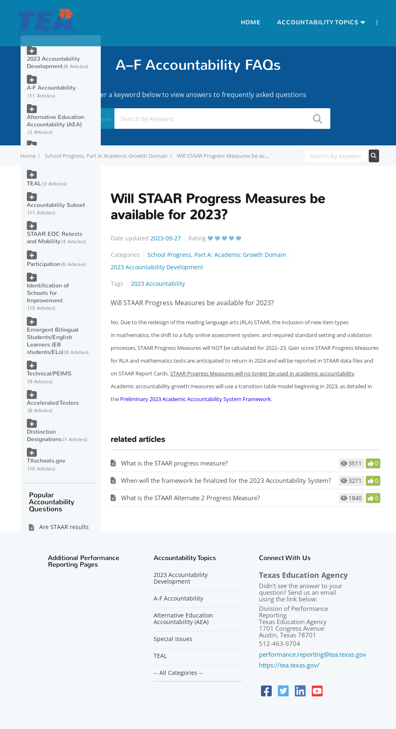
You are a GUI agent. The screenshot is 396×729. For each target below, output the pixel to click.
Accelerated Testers (53, 403)
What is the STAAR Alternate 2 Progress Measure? (190, 498)
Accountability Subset (56, 205)
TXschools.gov (46, 461)
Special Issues (173, 639)
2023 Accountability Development (157, 267)
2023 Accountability (158, 283)
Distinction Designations (44, 435)
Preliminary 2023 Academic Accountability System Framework (195, 399)
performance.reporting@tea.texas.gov (312, 654)
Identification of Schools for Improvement (48, 293)
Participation (43, 264)
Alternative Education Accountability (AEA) (55, 120)
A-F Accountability (51, 88)
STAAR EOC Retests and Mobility (54, 237)
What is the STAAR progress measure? (174, 463)
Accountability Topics (317, 22)
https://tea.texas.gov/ (289, 665)
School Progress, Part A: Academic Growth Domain (106, 155)
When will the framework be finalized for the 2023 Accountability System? (226, 480)
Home (251, 22)
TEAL (34, 184)
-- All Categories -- (178, 673)
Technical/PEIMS (49, 374)
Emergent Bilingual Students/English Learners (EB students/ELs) (52, 341)
